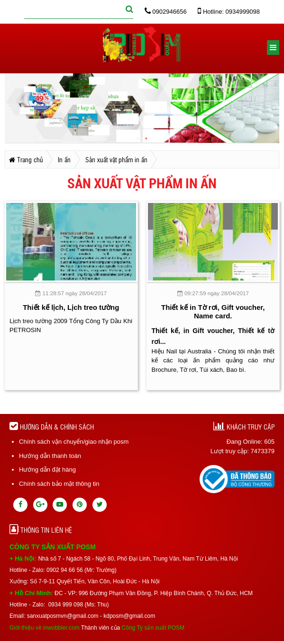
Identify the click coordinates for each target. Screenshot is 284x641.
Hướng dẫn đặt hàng (47, 469)
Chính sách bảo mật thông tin (59, 483)
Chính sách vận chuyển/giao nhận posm (73, 441)
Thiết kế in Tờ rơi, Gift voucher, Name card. (213, 311)
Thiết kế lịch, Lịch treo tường (71, 307)
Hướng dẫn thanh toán (50, 455)
